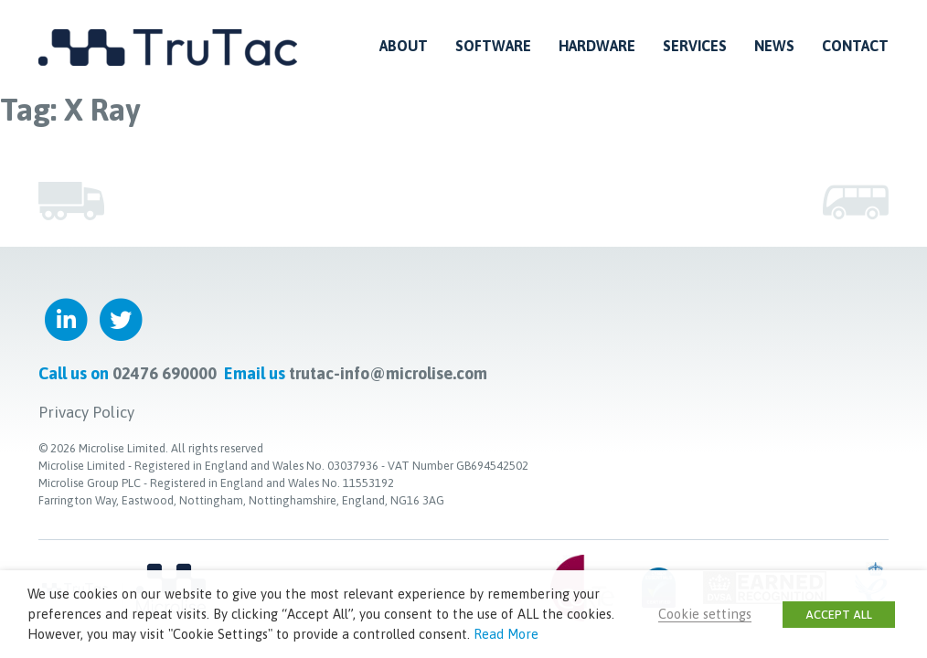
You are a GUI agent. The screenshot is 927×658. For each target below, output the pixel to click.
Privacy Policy (86, 412)
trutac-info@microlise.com (388, 373)
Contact (855, 45)
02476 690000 (164, 373)
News (774, 45)
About (403, 45)
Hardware (597, 45)
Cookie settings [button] (704, 613)
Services (695, 45)
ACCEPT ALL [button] (838, 614)
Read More (506, 634)
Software (493, 45)
